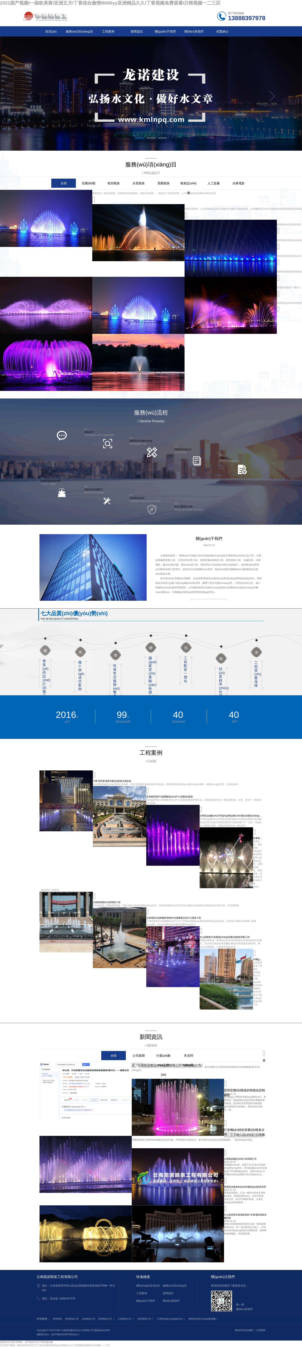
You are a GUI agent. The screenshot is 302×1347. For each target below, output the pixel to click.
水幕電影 (238, 183)
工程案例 (108, 31)
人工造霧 (213, 183)
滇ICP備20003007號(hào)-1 (65, 1334)
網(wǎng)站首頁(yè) (148, 1285)
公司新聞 (139, 1055)
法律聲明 (260, 1330)
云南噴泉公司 (88, 1319)
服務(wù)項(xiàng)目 (79, 31)
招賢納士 (222, 31)
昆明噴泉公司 (72, 1319)
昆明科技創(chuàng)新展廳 (202, 1319)
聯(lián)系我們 (193, 31)
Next (272, 96)
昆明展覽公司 (144, 1319)
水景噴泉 (139, 183)
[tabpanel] (151, 96)
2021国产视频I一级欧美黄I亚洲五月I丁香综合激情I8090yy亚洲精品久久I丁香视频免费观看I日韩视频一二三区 (110, 3)
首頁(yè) (51, 31)
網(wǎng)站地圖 (244, 1330)
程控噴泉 (114, 183)
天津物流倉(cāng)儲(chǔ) (169, 1319)
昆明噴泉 (57, 1319)
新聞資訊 (137, 31)
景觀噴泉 (163, 183)
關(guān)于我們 (165, 31)
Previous (30, 96)
